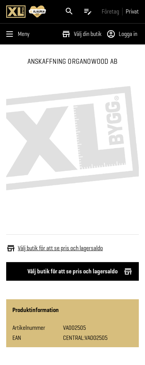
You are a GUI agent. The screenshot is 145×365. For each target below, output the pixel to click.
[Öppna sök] (69, 11)
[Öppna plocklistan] (87, 11)
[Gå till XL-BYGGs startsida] (30, 11)
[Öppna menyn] (19, 34)
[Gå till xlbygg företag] (110, 11)
